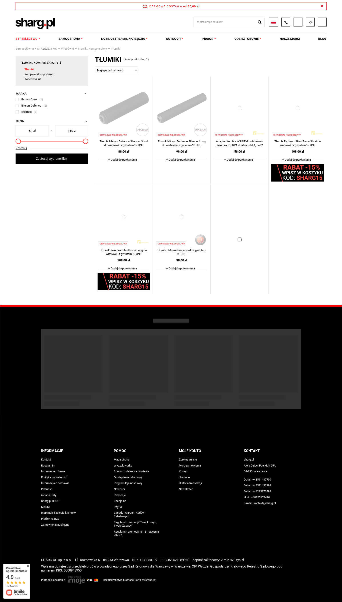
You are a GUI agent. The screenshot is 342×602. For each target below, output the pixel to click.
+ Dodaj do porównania (122, 159)
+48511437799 (261, 479)
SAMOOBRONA (69, 38)
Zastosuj (21, 148)
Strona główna (25, 48)
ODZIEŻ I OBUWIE (246, 38)
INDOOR (207, 38)
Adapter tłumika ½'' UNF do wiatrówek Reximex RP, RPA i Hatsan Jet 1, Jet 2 (239, 143)
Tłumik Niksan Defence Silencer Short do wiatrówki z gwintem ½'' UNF (124, 143)
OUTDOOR (173, 38)
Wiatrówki (67, 48)
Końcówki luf (32, 79)
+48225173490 (260, 497)
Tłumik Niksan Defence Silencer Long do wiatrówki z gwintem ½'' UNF (182, 143)
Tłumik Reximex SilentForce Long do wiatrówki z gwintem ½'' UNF (124, 252)
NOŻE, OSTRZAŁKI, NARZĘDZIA (123, 38)
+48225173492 (261, 491)
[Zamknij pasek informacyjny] (322, 6)
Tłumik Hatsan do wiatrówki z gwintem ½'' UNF (181, 252)
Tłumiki (29, 69)
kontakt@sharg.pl (265, 503)
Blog (322, 38)
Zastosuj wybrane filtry (52, 158)
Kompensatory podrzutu (39, 74)
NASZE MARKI (290, 38)
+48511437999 (261, 485)
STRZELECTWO (27, 38)
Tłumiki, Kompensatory (92, 48)
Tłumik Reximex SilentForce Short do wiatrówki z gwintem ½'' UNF (297, 143)
